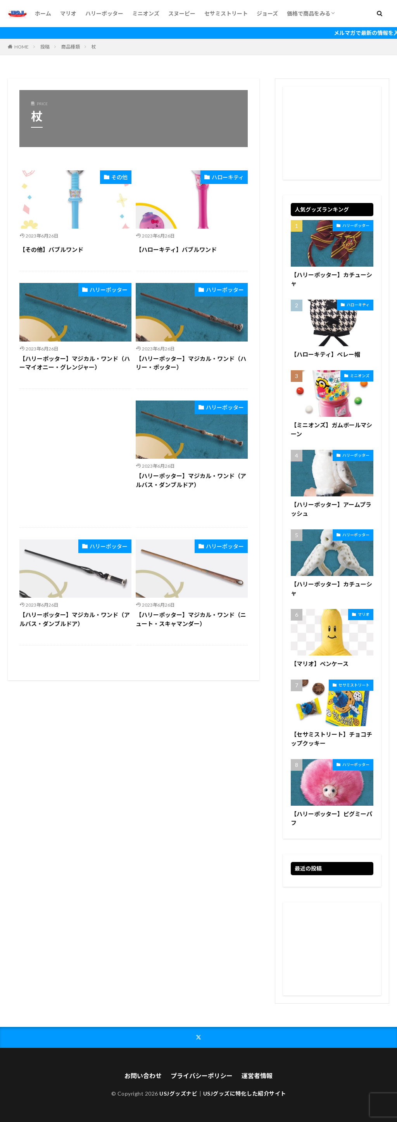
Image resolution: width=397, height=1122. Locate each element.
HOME (21, 47)
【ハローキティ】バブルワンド (176, 249)
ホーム (43, 13)
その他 (119, 177)
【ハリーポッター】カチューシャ (331, 279)
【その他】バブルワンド (51, 249)
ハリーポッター (104, 13)
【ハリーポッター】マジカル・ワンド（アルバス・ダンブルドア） (191, 480)
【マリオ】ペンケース (320, 663)
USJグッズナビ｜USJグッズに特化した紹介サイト (222, 1093)
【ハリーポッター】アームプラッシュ (331, 509)
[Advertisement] (75, 458)
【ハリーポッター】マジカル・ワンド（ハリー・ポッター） (191, 363)
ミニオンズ (145, 13)
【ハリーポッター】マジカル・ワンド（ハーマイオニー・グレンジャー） (74, 363)
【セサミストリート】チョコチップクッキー (331, 739)
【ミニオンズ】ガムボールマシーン (331, 429)
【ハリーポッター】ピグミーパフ (331, 818)
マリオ (68, 13)
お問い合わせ (143, 1075)
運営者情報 (257, 1075)
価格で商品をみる (308, 13)
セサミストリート (226, 13)
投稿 (45, 47)
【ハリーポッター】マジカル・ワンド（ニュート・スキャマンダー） (191, 619)
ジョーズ (267, 13)
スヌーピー (181, 13)
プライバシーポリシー (202, 1075)
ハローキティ (228, 177)
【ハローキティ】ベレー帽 (325, 354)
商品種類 (70, 47)
